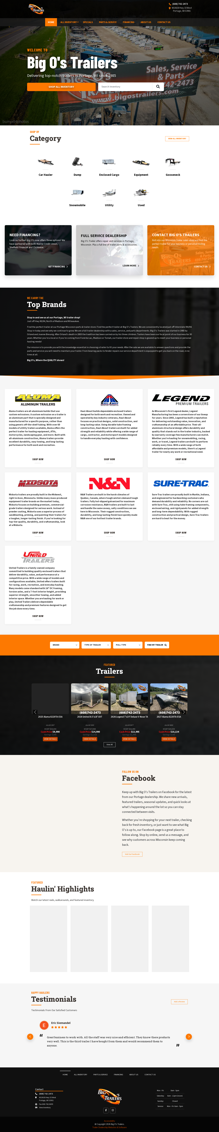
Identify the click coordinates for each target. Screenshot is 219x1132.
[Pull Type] (127, 645)
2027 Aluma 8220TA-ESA (169, 717)
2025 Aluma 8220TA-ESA (50, 717)
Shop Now (38, 459)
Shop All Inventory (61, 87)
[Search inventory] (158, 87)
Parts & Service (108, 22)
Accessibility (109, 1121)
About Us (146, 22)
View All (110, 744)
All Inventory (68, 22)
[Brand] (64, 645)
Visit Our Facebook (132, 854)
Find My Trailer (157, 644)
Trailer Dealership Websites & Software (109, 1127)
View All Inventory (177, 138)
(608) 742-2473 (180, 4)
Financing (128, 22)
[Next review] (189, 1037)
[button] (35, 712)
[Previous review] (30, 1037)
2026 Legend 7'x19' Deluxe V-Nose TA (129, 717)
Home (51, 22)
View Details (50, 739)
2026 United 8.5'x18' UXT (89, 717)
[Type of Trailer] (96, 645)
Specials (88, 22)
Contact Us (163, 22)
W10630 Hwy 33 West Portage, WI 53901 (182, 10)
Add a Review (179, 1001)
